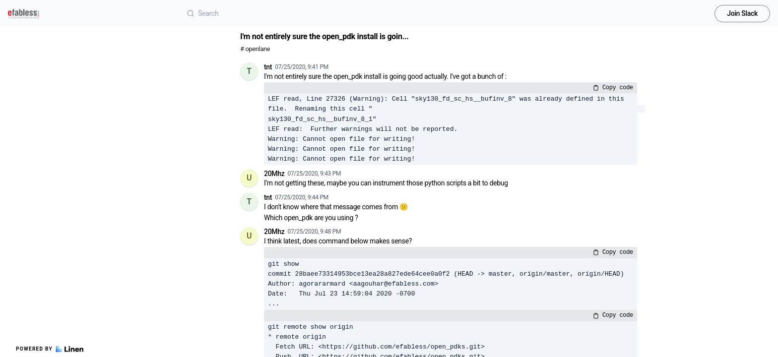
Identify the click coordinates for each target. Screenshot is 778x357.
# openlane (255, 49)
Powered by (49, 349)
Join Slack (742, 13)
